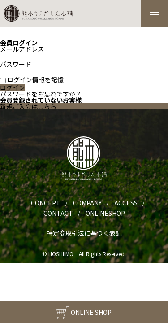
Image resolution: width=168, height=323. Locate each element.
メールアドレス (36, 52)
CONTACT (58, 213)
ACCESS (126, 202)
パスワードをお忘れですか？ (41, 94)
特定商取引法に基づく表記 (84, 232)
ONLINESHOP (105, 213)
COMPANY (87, 202)
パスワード (36, 67)
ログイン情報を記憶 (32, 79)
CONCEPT (45, 202)
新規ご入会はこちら (28, 106)
